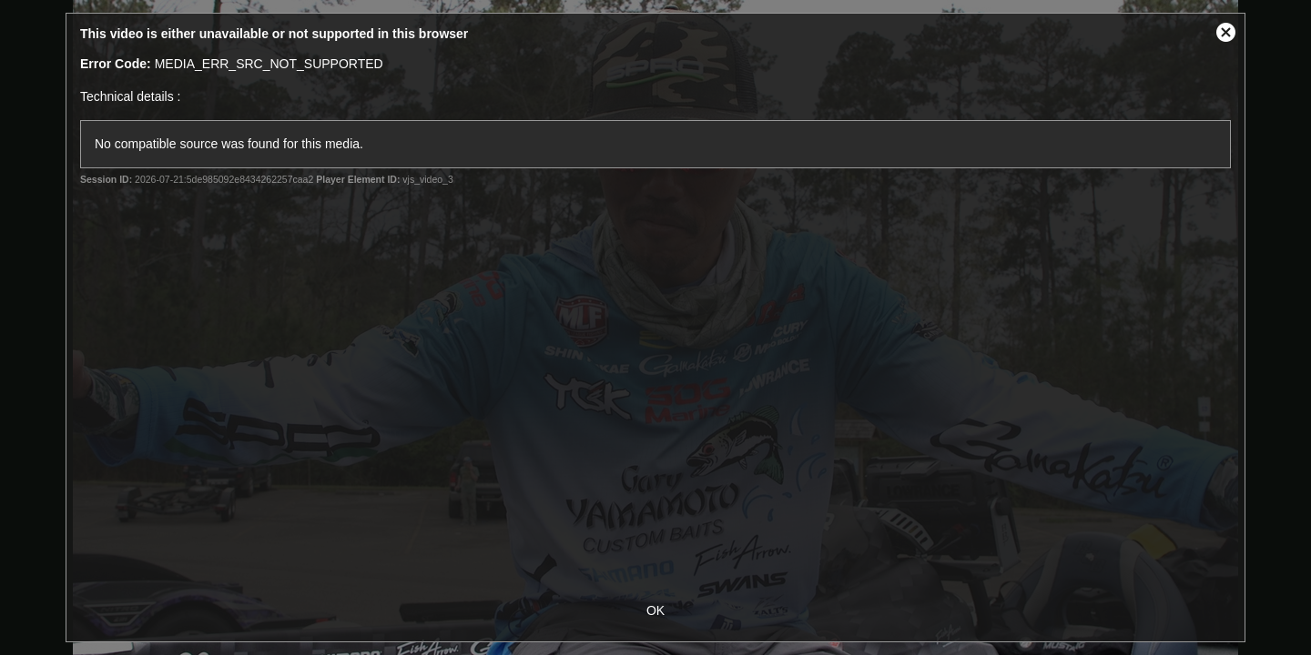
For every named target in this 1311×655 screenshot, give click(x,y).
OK (655, 610)
